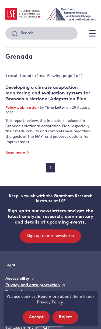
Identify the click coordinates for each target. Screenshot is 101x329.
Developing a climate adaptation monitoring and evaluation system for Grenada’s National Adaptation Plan (47, 93)
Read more (17, 153)
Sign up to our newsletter (50, 236)
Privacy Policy (50, 302)
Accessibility (17, 279)
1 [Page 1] (50, 168)
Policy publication (22, 108)
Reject (68, 319)
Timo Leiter (55, 108)
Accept (39, 319)
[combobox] (41, 33)
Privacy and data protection (32, 285)
